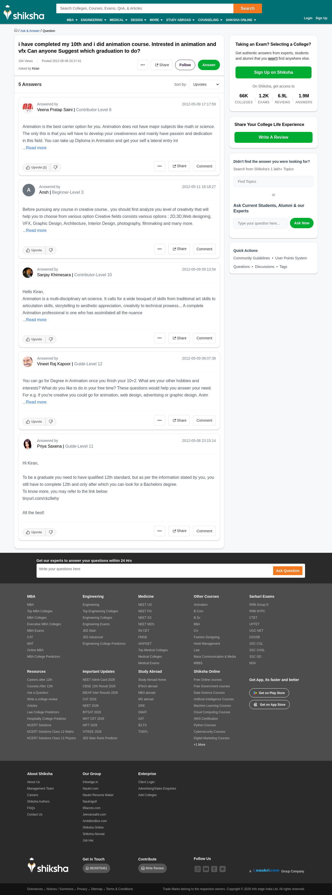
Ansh (44, 192)
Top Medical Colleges (153, 650)
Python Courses (205, 725)
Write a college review (42, 699)
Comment (204, 166)
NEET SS (144, 618)
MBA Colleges (37, 618)
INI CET (143, 630)
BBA (197, 624)
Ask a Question (37, 693)
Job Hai (88, 840)
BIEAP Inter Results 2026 (100, 693)
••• (143, 65)
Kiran (35, 68)
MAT (30, 643)
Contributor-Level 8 (93, 109)
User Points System (291, 258)
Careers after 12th (39, 680)
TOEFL (143, 732)
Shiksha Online (240, 20)
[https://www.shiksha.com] (16, 31)
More (156, 20)
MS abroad (146, 699)
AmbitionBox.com (95, 821)
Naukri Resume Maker (98, 795)
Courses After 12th (40, 686)
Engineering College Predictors (104, 643)
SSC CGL (256, 643)
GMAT (142, 712)
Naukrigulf (90, 801)
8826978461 (98, 868)
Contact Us (35, 814)
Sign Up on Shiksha (273, 72)
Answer (209, 65)
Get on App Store (269, 704)
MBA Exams (35, 630)
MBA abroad (146, 693)
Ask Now (301, 223)
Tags (283, 267)
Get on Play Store (269, 693)
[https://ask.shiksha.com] (30, 31)
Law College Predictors (43, 712)
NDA (252, 663)
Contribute (147, 859)
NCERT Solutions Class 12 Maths (50, 732)
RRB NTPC (257, 611)
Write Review (155, 868)
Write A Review (273, 137)
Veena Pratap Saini (55, 109)
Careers (32, 795)
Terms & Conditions (119, 889)
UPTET (254, 624)
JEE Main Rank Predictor (100, 738)
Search (247, 8)
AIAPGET (145, 643)
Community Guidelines (251, 258)
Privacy (82, 889)
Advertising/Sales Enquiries (157, 788)
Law (196, 650)
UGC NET (256, 630)
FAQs (31, 808)
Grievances (35, 889)
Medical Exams (148, 663)
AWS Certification (206, 719)
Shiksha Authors (38, 801)
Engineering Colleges (97, 618)
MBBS (198, 663)
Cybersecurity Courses (209, 732)
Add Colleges (147, 795)
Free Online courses (208, 680)
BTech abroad (147, 686)
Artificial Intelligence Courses (214, 699)
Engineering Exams (96, 624)
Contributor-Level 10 (93, 275)
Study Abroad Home (152, 680)
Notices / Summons (59, 889)
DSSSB (254, 637)
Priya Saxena (49, 446)
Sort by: (180, 84)
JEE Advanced (93, 637)
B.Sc (197, 618)
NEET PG (145, 611)
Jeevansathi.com (94, 814)
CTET (253, 618)
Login (308, 18)
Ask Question (287, 571)
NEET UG (145, 605)
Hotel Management (207, 643)
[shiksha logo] (49, 865)
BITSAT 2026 (92, 712)
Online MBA (35, 650)
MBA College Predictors (43, 656)
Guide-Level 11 (79, 446)
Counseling (210, 20)
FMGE (142, 637)
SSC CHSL (257, 650)
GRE (141, 706)
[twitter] (222, 869)
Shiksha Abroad (94, 834)
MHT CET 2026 (93, 719)
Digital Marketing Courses (211, 738)
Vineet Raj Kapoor (54, 364)
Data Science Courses (209, 693)
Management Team (40, 788)
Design (138, 20)
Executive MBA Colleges (44, 624)
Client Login (146, 782)
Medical (118, 20)
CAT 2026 (89, 699)
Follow (185, 65)
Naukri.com (91, 788)
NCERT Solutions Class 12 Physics (51, 738)
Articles (32, 706)
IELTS (142, 725)
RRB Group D (258, 605)
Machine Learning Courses (212, 706)
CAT (30, 637)
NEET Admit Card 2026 (99, 680)
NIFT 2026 (90, 725)
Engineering (93, 20)
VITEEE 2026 (92, 732)
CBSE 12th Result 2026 (99, 686)
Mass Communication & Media (215, 656)
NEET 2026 (91, 706)
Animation (201, 605)
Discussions (264, 267)
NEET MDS (146, 624)
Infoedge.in (90, 782)
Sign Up (321, 18)
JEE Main (89, 630)
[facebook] (214, 869)
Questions (241, 267)
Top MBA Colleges (40, 611)
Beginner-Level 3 (68, 192)
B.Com (198, 611)
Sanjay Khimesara (54, 275)
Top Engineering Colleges (100, 611)
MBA (72, 20)
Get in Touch (94, 859)
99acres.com (92, 808)
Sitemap (96, 889)
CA (196, 630)
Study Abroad (180, 20)
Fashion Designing (206, 637)
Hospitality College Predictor (46, 719)
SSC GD (255, 656)
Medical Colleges (150, 656)
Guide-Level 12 (88, 364)
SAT (141, 719)
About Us (33, 782)
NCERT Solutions (39, 725)
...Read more (34, 148)
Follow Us (202, 859)
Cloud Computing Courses (212, 712)
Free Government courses (212, 686)
